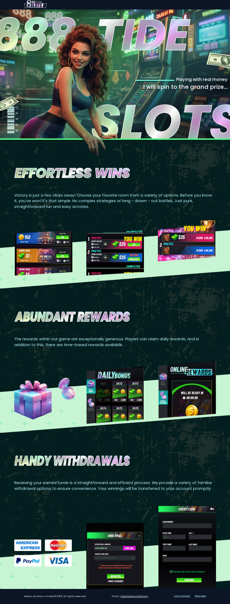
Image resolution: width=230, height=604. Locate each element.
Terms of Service (182, 596)
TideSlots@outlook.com (134, 596)
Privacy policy (200, 596)
